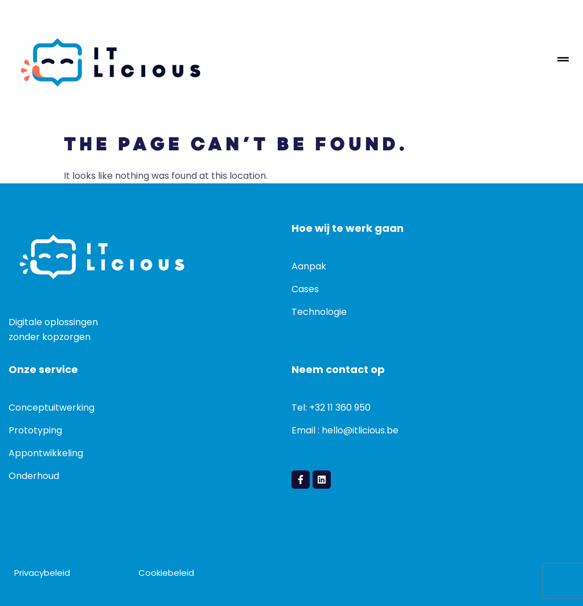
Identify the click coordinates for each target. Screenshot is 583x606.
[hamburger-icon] (563, 62)
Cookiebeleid (166, 573)
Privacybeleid (42, 573)
